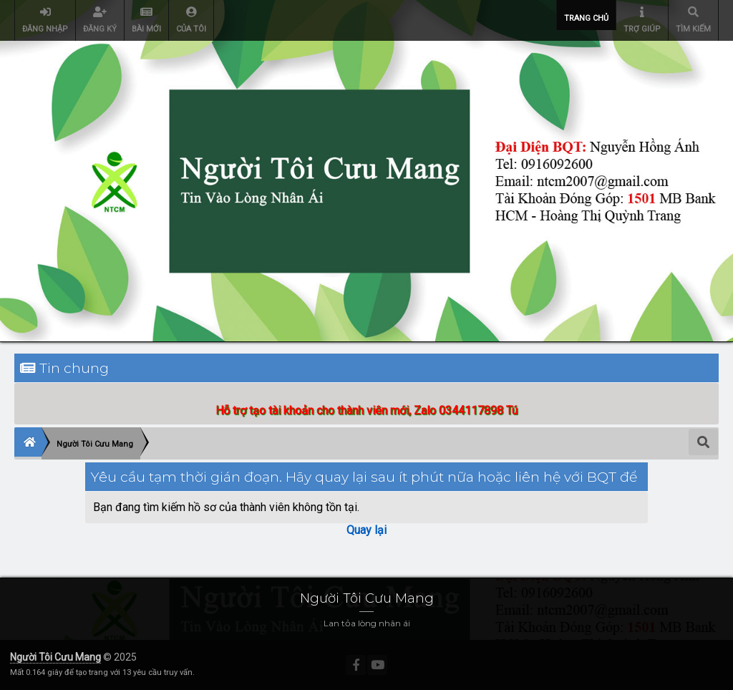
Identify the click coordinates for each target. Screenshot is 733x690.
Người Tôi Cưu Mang (55, 657)
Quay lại (366, 530)
